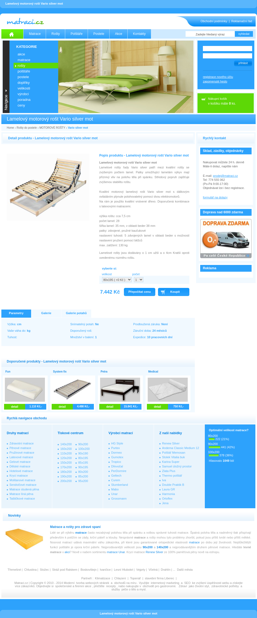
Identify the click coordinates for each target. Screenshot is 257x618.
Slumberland (119, 484)
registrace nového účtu (218, 76)
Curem (115, 480)
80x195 (83, 458)
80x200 (83, 471)
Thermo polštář (172, 475)
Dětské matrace (19, 466)
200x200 (66, 481)
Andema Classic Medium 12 (180, 448)
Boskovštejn (89, 569)
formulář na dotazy (215, 197)
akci (67, 552)
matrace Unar (116, 552)
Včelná (153, 569)
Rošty (55, 34)
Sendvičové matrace (23, 484)
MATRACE (24, 60)
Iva (164, 480)
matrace (81, 532)
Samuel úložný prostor (177, 466)
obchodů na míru (125, 582)
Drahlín (165, 569)
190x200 (66, 476)
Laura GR (168, 489)
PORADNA (24, 100)
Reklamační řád (241, 21)
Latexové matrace (21, 457)
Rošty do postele (27, 127)
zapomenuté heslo (215, 81)
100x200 (84, 448)
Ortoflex (167, 498)
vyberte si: (109, 268)
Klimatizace (102, 578)
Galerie (46, 313)
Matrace (35, 34)
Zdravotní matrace (21, 443)
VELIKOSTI (24, 88)
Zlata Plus (168, 471)
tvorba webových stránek (92, 582)
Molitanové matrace (22, 480)
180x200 (66, 471)
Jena (165, 503)
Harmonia (168, 494)
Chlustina (30, 569)
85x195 (83, 462)
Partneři (86, 578)
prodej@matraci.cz (225, 175)
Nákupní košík (217, 98)
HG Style (117, 443)
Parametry (16, 313)
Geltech (116, 475)
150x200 (66, 462)
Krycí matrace (18, 475)
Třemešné (14, 569)
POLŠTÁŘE (24, 71)
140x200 (66, 444)
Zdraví (183, 586)
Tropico (116, 461)
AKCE (21, 54)
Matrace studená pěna (24, 489)
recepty (111, 586)
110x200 (66, 453)
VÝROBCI (23, 94)
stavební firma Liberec (159, 578)
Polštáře (77, 34)
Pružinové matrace (21, 452)
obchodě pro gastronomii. (160, 586)
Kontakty (139, 34)
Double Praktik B (173, 484)
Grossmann (119, 498)
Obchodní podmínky (214, 21)
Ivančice (105, 569)
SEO (187, 582)
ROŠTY (21, 66)
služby (115, 589)
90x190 (83, 453)
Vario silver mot (78, 127)
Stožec (44, 569)
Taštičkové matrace (22, 498)
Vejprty (140, 569)
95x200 (83, 481)
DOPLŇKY (24, 83)
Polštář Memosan (173, 452)
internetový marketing (165, 582)
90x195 (83, 467)
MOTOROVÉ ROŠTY (52, 127)
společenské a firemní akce (73, 586)
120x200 (66, 458)
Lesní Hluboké (123, 569)
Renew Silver (171, 443)
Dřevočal (117, 466)
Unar (114, 494)
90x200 (83, 444)
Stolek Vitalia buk (173, 457)
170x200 (66, 467)
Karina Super (170, 461)
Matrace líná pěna (21, 494)
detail (14, 406)
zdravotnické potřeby (225, 586)
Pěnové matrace (20, 448)
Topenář (135, 578)
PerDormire (118, 471)
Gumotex (117, 457)
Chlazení (120, 578)
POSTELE (23, 77)
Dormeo (116, 452)
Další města (185, 569)
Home (10, 127)
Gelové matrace (20, 461)
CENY (21, 105)
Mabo (115, 489)
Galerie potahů (76, 313)
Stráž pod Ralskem (64, 569)
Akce (118, 34)
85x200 (83, 476)
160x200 (66, 448)
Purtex (115, 448)
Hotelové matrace (21, 471)
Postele (98, 34)
